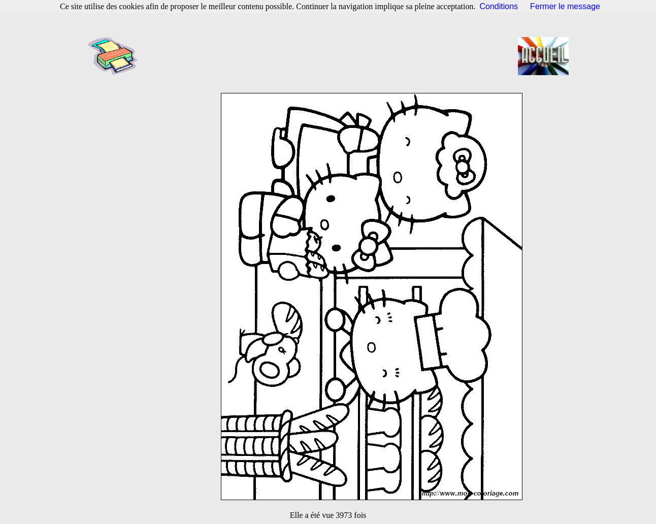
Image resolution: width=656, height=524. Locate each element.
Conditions (499, 6)
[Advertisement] (331, 56)
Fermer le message (565, 6)
